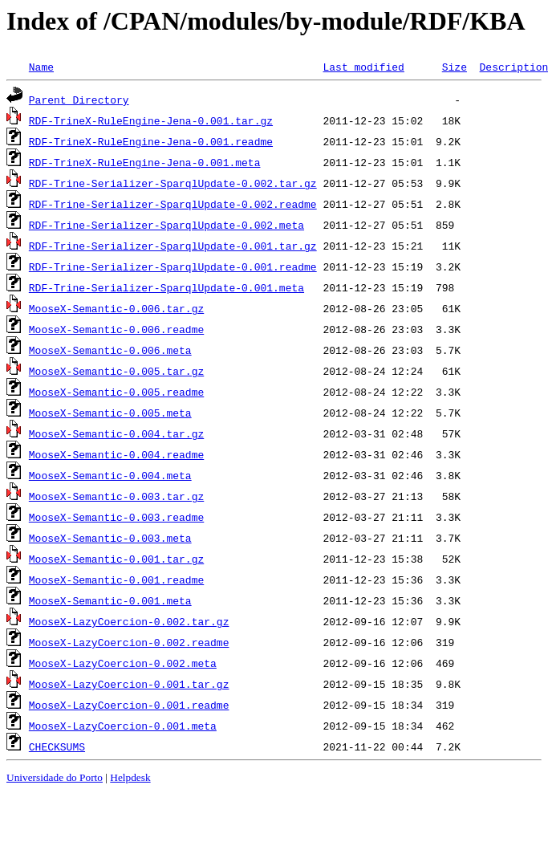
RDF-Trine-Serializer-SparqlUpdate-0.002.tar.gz (173, 183)
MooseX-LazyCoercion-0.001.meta (123, 725)
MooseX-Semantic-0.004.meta (110, 475)
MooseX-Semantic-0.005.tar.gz (116, 371)
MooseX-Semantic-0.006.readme (116, 329)
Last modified (363, 66)
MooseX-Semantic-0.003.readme (116, 517)
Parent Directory (79, 99)
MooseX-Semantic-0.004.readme (116, 454)
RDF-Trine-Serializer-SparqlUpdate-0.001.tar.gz (173, 245)
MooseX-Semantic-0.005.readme (116, 391)
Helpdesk (130, 777)
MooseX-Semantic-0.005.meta (110, 412)
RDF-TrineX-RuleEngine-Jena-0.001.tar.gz (151, 120)
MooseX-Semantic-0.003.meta (110, 538)
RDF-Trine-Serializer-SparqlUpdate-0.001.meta (166, 287)
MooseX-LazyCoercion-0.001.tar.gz (129, 684)
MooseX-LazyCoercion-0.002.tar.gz (129, 621)
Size (454, 66)
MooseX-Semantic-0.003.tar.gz (116, 496)
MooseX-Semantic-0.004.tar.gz (116, 433)
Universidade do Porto (54, 777)
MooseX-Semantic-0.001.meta (110, 600)
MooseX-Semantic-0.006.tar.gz (116, 308)
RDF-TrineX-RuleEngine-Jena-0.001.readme (151, 141)
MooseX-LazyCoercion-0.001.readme (129, 704)
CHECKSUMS (57, 746)
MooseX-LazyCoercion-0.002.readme (129, 642)
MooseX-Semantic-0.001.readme (116, 579)
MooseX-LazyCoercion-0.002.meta (123, 663)
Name (41, 66)
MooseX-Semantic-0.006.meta (110, 350)
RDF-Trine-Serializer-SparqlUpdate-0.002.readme (173, 204)
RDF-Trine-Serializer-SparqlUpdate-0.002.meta (166, 225)
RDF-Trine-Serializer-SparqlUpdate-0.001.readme (173, 266)
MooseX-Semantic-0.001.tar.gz (116, 558)
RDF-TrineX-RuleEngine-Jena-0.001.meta (145, 162)
